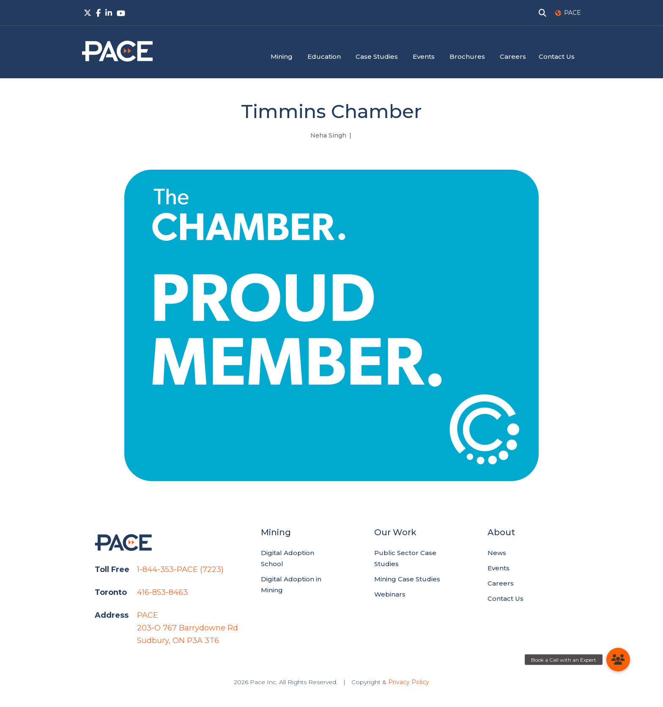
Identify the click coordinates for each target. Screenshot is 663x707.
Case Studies (377, 56)
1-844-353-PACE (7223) (180, 569)
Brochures (467, 56)
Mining (282, 56)
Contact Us (557, 56)
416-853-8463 (162, 592)
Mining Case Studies (407, 579)
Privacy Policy (408, 682)
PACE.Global (117, 51)
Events (424, 56)
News (497, 553)
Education (324, 56)
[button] (618, 659)
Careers (513, 56)
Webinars (389, 594)
